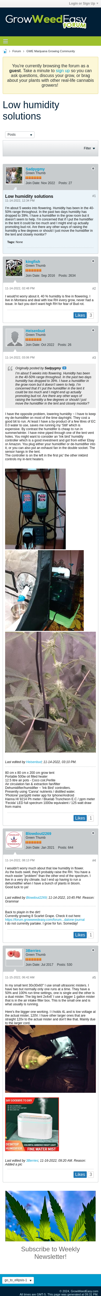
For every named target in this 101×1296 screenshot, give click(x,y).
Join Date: (33, 183)
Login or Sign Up (83, 3)
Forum (16, 51)
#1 (94, 196)
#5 (94, 977)
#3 (94, 358)
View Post (64, 368)
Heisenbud (35, 331)
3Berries (33, 951)
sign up (63, 70)
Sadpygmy (35, 169)
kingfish (33, 261)
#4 (94, 860)
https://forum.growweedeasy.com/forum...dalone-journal (45, 920)
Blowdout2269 (38, 833)
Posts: (62, 183)
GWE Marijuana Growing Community (50, 51)
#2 (94, 288)
